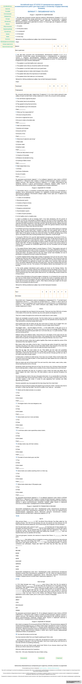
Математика (8, 21)
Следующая (59, 658)
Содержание (41, 658)
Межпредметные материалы (8, 41)
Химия (7, 36)
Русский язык (7, 31)
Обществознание (8, 26)
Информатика (7, 16)
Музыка (8, 24)
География (7, 11)
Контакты (7, 39)
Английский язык (7, 6)
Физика (7, 34)
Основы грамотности (8, 44)
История (8, 19)
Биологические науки (8, 46)
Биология (7, 8)
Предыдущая (23, 658)
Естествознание (7, 13)
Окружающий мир (7, 29)
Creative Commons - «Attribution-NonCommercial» (49, 668)
